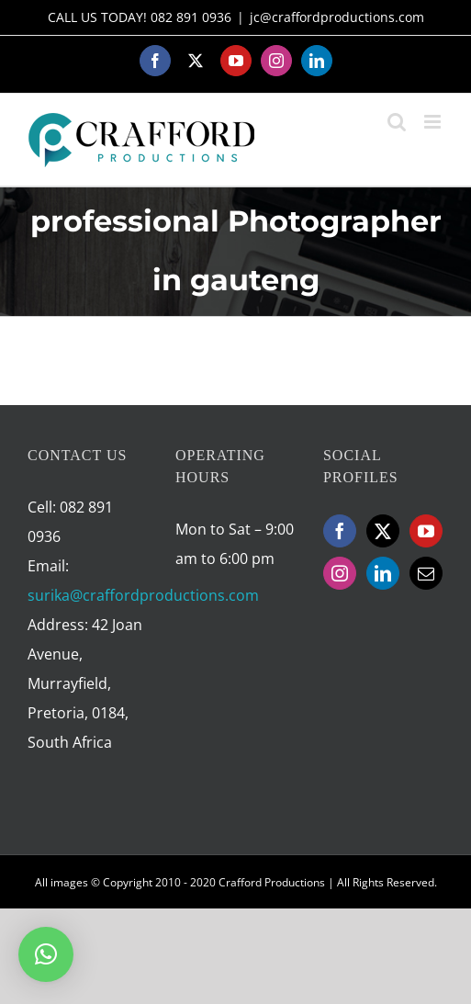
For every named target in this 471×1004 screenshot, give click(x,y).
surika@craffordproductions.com (143, 595)
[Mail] (426, 573)
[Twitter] (382, 530)
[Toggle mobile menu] (433, 121)
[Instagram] (339, 573)
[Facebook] (339, 530)
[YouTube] (426, 530)
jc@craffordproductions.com (337, 17)
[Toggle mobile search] (396, 121)
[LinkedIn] (382, 573)
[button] (45, 954)
